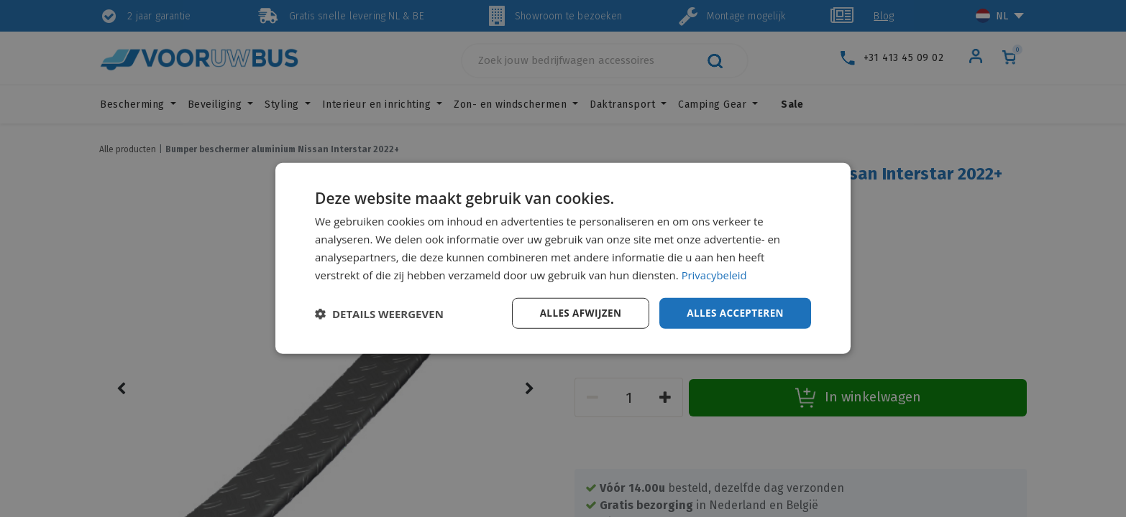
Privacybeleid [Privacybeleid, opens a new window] (715, 274)
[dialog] (563, 258)
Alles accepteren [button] (733, 313)
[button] (379, 314)
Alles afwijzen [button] (576, 313)
